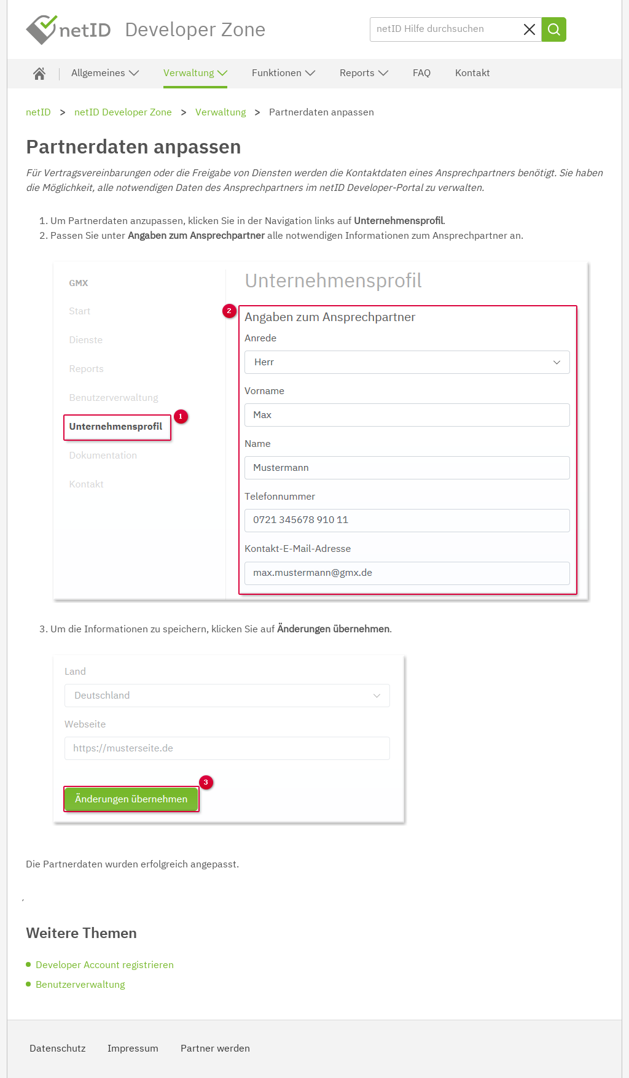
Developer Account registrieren (105, 966)
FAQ (422, 74)
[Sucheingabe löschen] (529, 29)
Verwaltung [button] (196, 73)
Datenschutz (57, 1049)
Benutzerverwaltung (80, 985)
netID (69, 30)
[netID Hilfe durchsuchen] (456, 29)
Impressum (132, 1049)
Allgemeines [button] (105, 73)
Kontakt (472, 74)
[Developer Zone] (39, 73)
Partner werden (215, 1049)
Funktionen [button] (284, 73)
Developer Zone (195, 31)
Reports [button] (364, 73)
